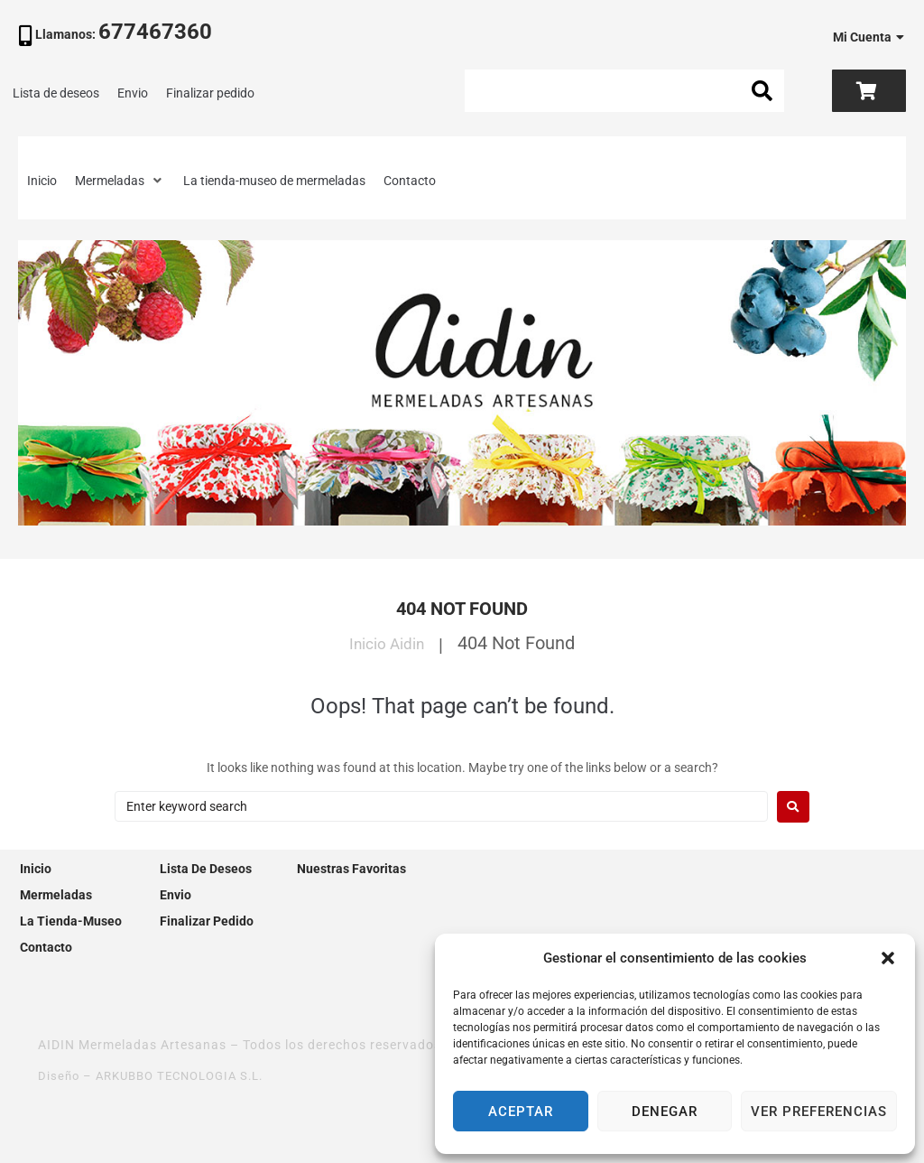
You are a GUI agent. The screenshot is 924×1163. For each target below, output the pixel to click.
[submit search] (762, 91)
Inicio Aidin (386, 643)
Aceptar (520, 1111)
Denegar (665, 1111)
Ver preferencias (819, 1111)
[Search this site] (624, 91)
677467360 (155, 31)
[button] (888, 958)
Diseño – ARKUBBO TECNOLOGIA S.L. (159, 1075)
